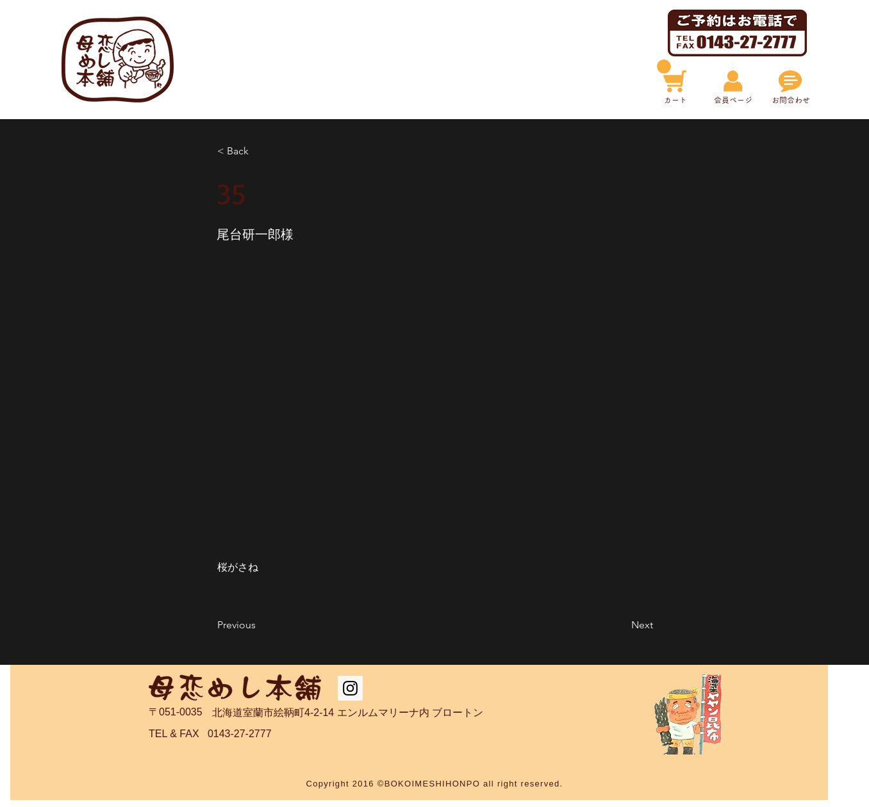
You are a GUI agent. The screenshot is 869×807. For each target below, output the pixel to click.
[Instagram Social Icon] (350, 688)
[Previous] (259, 625)
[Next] (621, 625)
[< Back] (259, 151)
